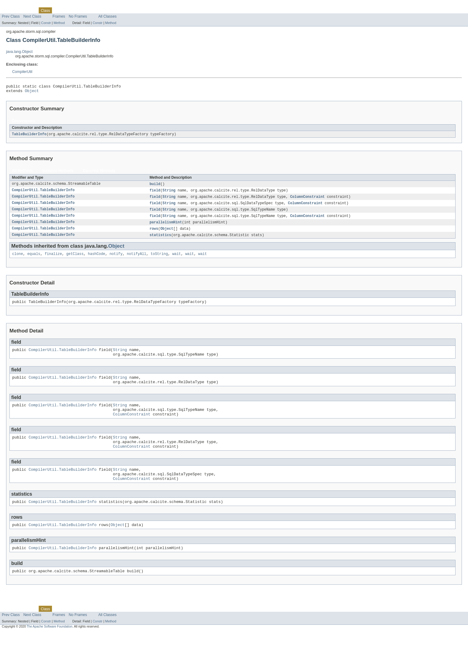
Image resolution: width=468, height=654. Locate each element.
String (169, 193)
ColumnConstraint (307, 199)
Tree (69, 10)
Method (59, 23)
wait (176, 259)
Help (116, 10)
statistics (160, 239)
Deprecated (86, 10)
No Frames (78, 16)
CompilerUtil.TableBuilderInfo (43, 193)
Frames (59, 16)
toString (159, 259)
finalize (53, 259)
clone (17, 259)
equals (33, 259)
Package (28, 10)
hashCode (96, 259)
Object (32, 92)
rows (153, 233)
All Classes (107, 16)
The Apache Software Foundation (49, 648)
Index (104, 10)
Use (58, 10)
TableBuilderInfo (29, 136)
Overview (9, 10)
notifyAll (136, 259)
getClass (75, 259)
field (154, 193)
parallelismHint (165, 226)
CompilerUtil (22, 72)
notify (116, 259)
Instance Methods (58, 173)
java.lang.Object (19, 52)
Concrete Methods (99, 173)
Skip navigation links (16, 5)
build (154, 186)
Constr (46, 23)
